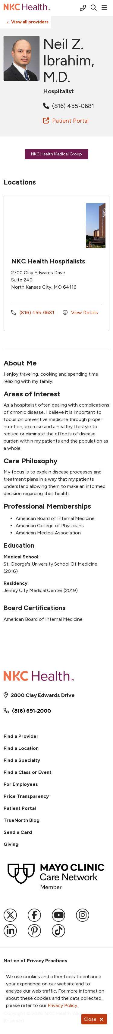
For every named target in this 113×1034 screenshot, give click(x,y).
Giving (11, 844)
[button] (105, 8)
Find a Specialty (22, 760)
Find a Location (21, 748)
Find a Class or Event (28, 772)
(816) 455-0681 (68, 106)
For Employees (21, 784)
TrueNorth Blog (21, 820)
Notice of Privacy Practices (35, 960)
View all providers (30, 22)
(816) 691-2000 (31, 711)
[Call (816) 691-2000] (83, 8)
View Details (80, 312)
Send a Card (18, 832)
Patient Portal (66, 120)
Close (94, 1019)
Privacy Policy (62, 1005)
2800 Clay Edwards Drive (43, 695)
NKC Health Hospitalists (48, 261)
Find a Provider (21, 736)
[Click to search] (94, 8)
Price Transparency (26, 796)
